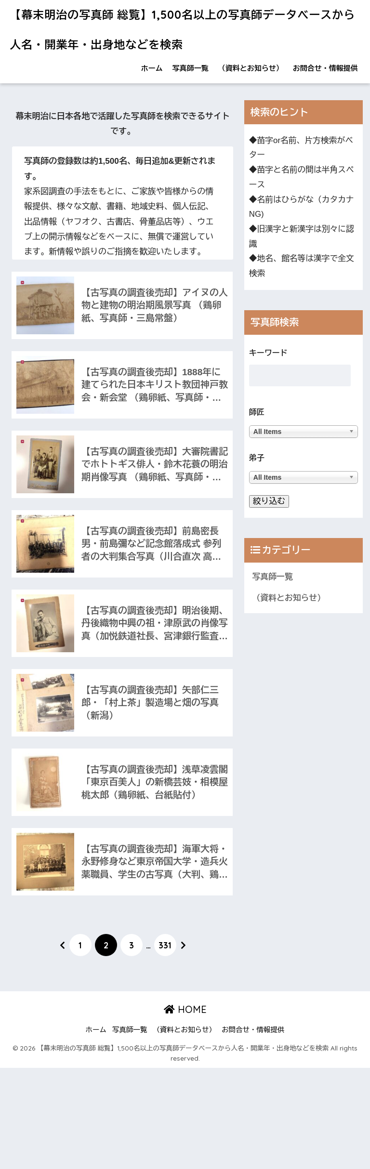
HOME (185, 1009)
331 (165, 945)
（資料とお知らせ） (250, 68)
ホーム (152, 68)
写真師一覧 (190, 68)
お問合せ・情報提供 (325, 68)
